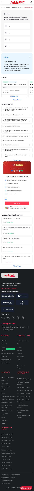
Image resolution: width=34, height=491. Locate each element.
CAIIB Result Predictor (7, 402)
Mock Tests (4, 380)
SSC (18, 344)
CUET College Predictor (8, 396)
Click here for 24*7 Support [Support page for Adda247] (9, 288)
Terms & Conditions (7, 480)
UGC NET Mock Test (7, 469)
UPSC (18, 359)
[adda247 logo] (9, 275)
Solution (6, 57)
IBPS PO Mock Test (6, 462)
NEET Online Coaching (23, 396)
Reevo (3, 417)
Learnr (3, 423)
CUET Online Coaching (23, 393)
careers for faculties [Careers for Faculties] (7, 353)
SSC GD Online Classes (23, 387)
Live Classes (4, 383)
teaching (19, 350)
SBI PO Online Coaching (24, 379)
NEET (18, 363)
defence (19, 353)
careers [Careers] (3, 350)
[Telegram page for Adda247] (13, 317)
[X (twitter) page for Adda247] (8, 317)
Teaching (5, 329)
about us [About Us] (4, 340)
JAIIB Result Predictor (7, 399)
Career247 (4, 414)
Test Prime (4, 420)
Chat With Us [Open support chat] (26, 488)
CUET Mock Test (6, 456)
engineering (20, 356)
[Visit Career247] (7, 302)
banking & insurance (23, 340)
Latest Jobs (15, 327)
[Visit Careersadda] (7, 295)
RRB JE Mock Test (6, 465)
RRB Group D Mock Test (8, 453)
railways (19, 347)
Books (3, 393)
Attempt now (14, 96)
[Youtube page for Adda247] (23, 317)
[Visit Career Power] (7, 309)
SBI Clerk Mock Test (7, 434)
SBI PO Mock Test (6, 443)
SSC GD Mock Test (6, 437)
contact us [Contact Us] (4, 344)
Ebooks (3, 390)
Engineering (23, 327)
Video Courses (5, 386)
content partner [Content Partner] (6, 359)
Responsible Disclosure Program (10, 474)
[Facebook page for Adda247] (18, 317)
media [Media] (3, 347)
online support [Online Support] (5, 363)
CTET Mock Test (6, 447)
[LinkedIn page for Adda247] (3, 317)
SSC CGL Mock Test (6, 450)
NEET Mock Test (6, 459)
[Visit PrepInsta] (22, 295)
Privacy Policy (5, 483)
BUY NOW (17, 203)
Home (2, 7)
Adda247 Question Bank (8, 377)
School (11, 329)
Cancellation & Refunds (8, 477)
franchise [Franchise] (4, 356)
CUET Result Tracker (7, 411)
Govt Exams (6, 327)
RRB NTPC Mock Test (7, 440)
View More (17, 100)
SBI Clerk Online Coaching (24, 390)
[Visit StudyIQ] (22, 302)
